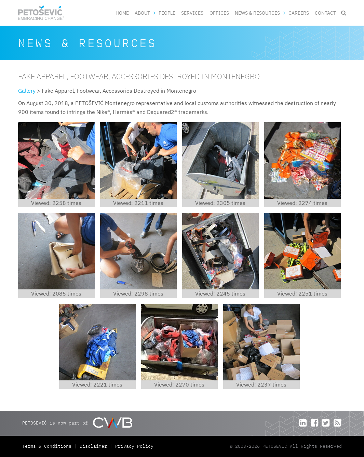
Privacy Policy (134, 446)
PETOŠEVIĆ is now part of (77, 422)
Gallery (27, 90)
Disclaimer (93, 446)
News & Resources (257, 13)
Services (192, 13)
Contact (325, 13)
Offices (219, 13)
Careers (298, 13)
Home (122, 13)
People (167, 13)
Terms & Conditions (48, 446)
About (142, 13)
